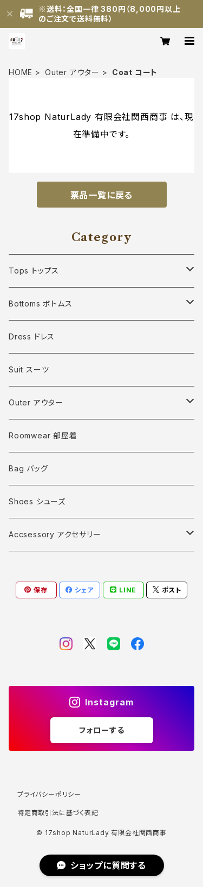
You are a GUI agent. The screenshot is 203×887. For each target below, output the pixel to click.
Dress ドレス (32, 336)
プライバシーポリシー (49, 794)
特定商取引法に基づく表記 (58, 813)
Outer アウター (72, 72)
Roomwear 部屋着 (43, 435)
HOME (20, 72)
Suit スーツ (29, 369)
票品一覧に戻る (101, 195)
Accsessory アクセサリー (55, 534)
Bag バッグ (28, 468)
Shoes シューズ (37, 501)
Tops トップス (34, 270)
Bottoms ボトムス (41, 303)
